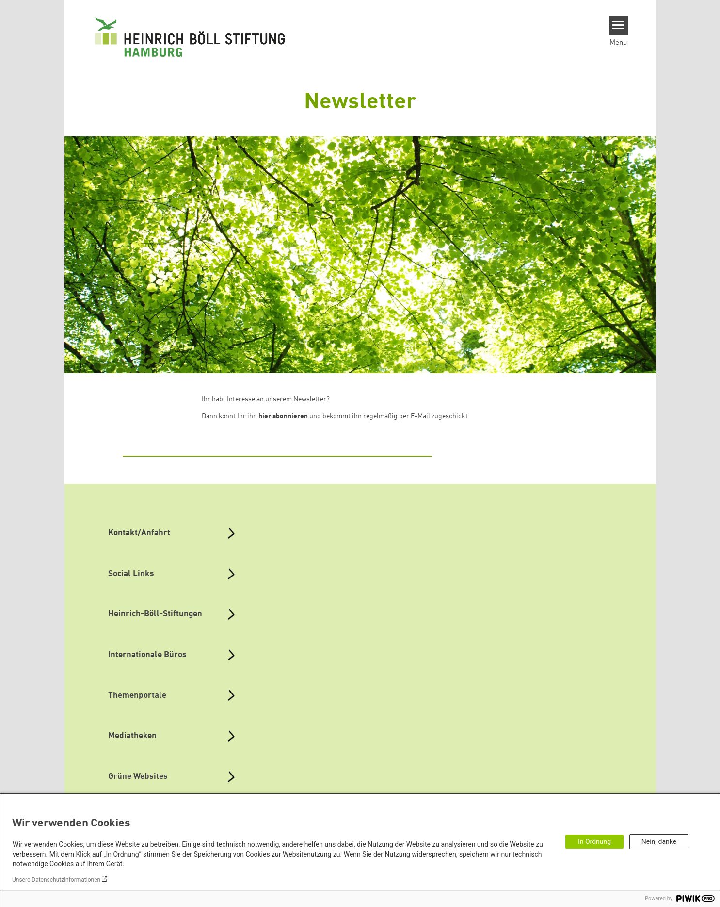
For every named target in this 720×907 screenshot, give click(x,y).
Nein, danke (658, 841)
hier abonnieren (283, 416)
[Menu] (618, 25)
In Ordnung (594, 841)
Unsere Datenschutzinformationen (56, 879)
